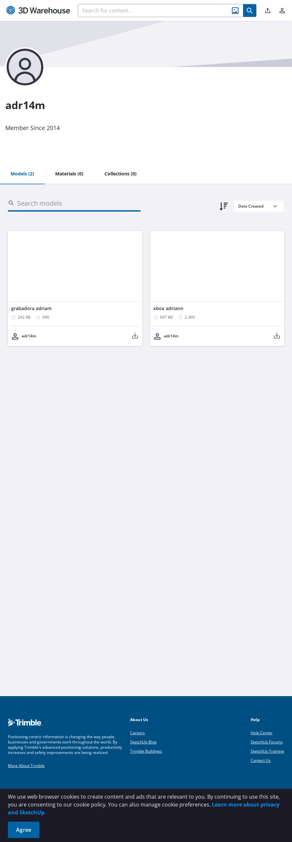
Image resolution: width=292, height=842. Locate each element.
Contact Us (261, 760)
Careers (137, 733)
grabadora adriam (31, 308)
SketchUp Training (267, 751)
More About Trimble (26, 765)
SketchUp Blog (143, 742)
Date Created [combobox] (250, 206)
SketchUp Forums (267, 742)
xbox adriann (168, 308)
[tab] (22, 174)
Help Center (262, 733)
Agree (23, 829)
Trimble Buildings (146, 751)
